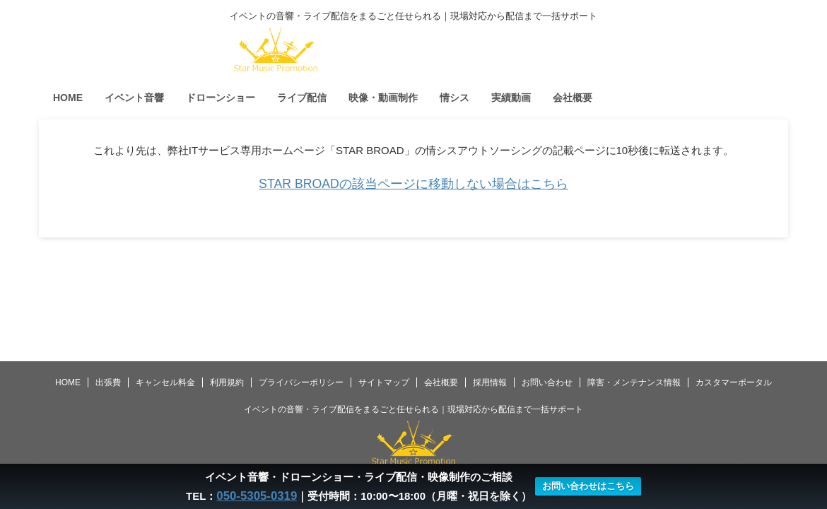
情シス (454, 97)
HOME (68, 97)
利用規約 (227, 382)
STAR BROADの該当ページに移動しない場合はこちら (413, 183)
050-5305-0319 (257, 496)
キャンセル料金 (165, 382)
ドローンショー (220, 97)
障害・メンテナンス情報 (634, 382)
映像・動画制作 (383, 97)
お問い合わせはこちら (584, 486)
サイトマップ (383, 382)
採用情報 (490, 382)
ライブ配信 (302, 97)
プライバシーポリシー (301, 382)
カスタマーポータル (734, 382)
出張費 (108, 382)
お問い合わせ (547, 382)
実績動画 (511, 97)
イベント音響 (134, 97)
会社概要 (572, 97)
